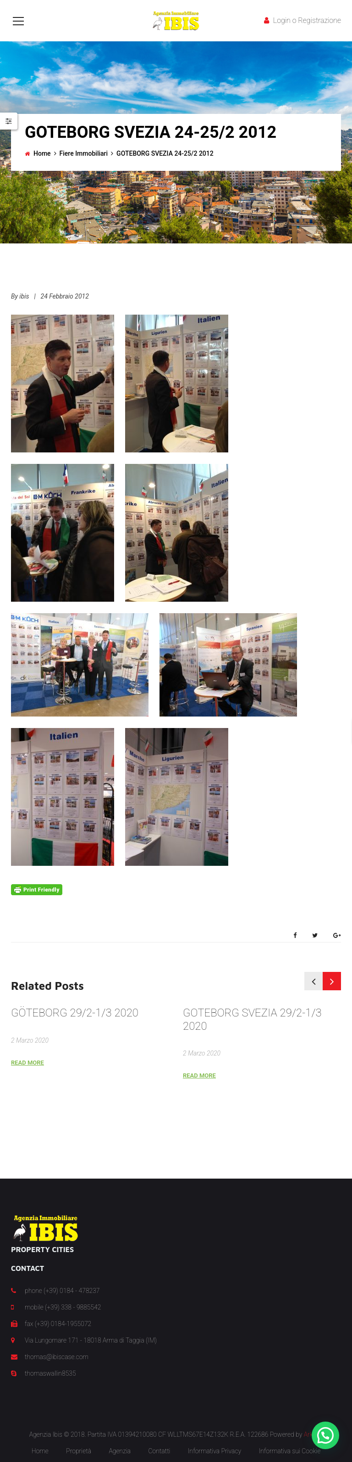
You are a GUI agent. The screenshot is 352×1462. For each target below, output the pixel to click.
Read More (27, 1062)
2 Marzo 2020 (30, 1040)
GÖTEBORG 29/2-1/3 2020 (74, 1012)
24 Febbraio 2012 (65, 296)
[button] (325, 1435)
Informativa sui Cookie (290, 1451)
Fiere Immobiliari (84, 153)
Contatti (159, 1451)
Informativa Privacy (214, 1451)
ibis (24, 296)
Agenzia (120, 1451)
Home (42, 153)
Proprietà (78, 1451)
